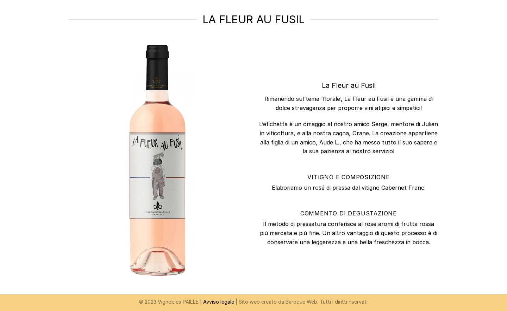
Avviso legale (218, 302)
